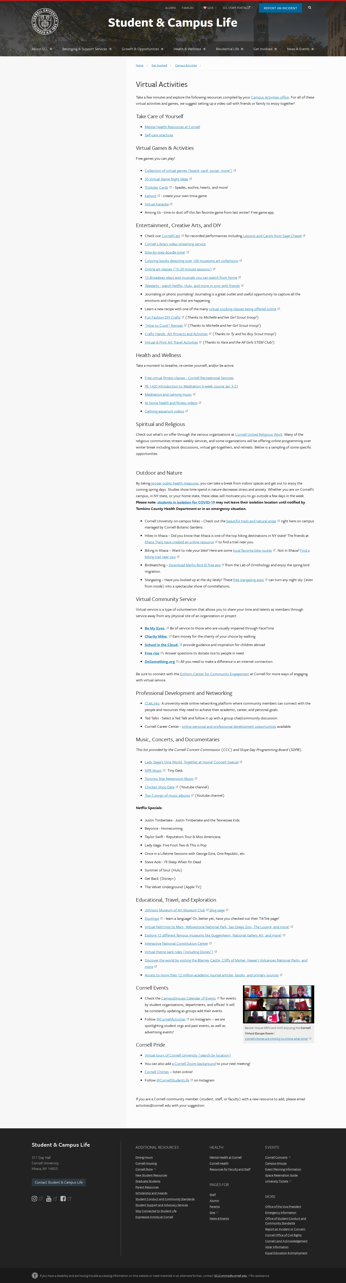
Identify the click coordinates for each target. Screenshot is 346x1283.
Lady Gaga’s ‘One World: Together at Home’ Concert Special (193, 762)
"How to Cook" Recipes (166, 325)
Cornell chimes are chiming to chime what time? (278, 1038)
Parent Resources (147, 1187)
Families (188, 8)
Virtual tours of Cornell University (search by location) (188, 1055)
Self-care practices (159, 135)
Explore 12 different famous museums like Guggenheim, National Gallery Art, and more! (215, 935)
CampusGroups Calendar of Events (190, 998)
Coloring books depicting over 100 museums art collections (193, 260)
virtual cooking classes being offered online (244, 309)
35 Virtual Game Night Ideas (168, 179)
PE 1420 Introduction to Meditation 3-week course (184, 386)
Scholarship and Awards (151, 1193)
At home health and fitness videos (173, 402)
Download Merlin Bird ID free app (196, 565)
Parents (215, 1206)
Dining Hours (144, 1157)
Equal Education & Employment (286, 1253)
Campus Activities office (270, 97)
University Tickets (278, 1181)
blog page (218, 910)
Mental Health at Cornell (226, 1157)
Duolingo (154, 918)
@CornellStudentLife (174, 1080)
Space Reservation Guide (281, 1175)
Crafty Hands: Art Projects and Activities (178, 333)
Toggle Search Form (309, 7)
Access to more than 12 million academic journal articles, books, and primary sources (213, 975)
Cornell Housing (146, 1163)
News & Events (219, 1218)
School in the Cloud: (163, 644)
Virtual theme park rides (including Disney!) (181, 951)
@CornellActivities (172, 1019)
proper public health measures (174, 483)
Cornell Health (219, 1163)
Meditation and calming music (170, 394)
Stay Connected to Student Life (156, 1211)
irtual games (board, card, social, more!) (202, 170)
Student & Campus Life (172, 21)
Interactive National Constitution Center (178, 943)
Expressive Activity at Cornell (154, 1217)
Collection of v (156, 170)
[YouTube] (51, 1198)
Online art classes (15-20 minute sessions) (180, 269)
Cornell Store (145, 1169)
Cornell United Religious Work (258, 434)
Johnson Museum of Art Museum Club (177, 910)
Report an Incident (280, 8)
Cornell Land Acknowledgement (286, 1241)
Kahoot (152, 195)
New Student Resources (151, 1175)
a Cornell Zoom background (194, 1063)
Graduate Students (147, 1181)
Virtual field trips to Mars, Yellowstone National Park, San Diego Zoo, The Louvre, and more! (219, 926)
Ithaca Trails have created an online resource (181, 542)
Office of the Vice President (283, 1206)
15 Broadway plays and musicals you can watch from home (193, 277)
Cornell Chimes (157, 1071)
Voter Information (277, 1247)
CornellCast (173, 235)
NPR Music (155, 770)
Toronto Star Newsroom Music (171, 778)
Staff (213, 1194)
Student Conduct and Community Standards (165, 1199)
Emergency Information (280, 1212)
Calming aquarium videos (166, 411)
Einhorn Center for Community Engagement (214, 674)
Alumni (170, 8)
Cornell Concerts (278, 1157)
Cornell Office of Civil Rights (283, 1235)
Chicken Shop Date (161, 787)
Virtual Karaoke (159, 204)
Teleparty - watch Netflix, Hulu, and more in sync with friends (194, 285)
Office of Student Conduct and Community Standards (285, 1220)
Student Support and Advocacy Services (161, 1205)
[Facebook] (66, 1198)
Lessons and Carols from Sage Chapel (274, 235)
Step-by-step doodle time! (167, 252)
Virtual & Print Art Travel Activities (173, 342)
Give (214, 1212)
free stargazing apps (250, 579)
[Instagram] (38, 1198)
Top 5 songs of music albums (169, 795)
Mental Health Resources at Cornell (172, 126)
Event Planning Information (283, 1169)
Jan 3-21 (231, 386)
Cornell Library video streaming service (175, 244)
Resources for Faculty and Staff (230, 1169)
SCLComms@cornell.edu (232, 1275)
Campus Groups (276, 1163)
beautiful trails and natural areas (253, 521)
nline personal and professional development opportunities (230, 726)
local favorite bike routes (254, 550)
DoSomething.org (162, 661)
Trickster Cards (158, 187)
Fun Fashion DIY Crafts (164, 317)
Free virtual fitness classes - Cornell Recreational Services (189, 377)
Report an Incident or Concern (285, 1229)
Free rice (154, 653)
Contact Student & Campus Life (59, 1182)
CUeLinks (152, 703)
